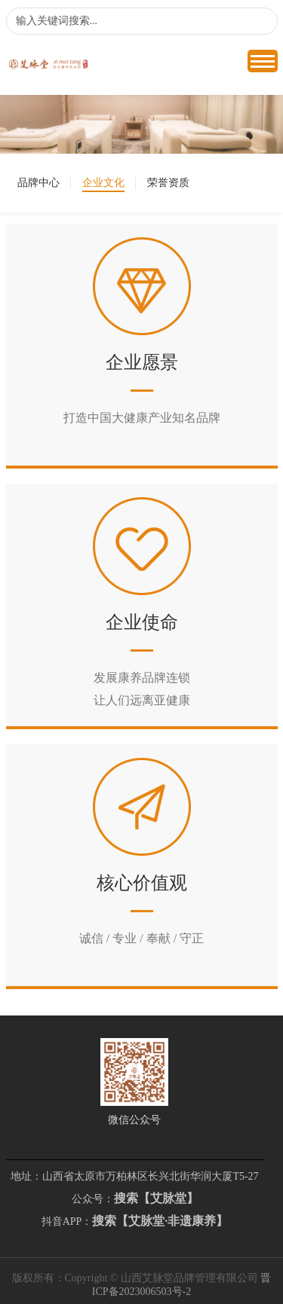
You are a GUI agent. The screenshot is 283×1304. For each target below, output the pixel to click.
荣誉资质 (168, 182)
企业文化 (103, 182)
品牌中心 (38, 182)
